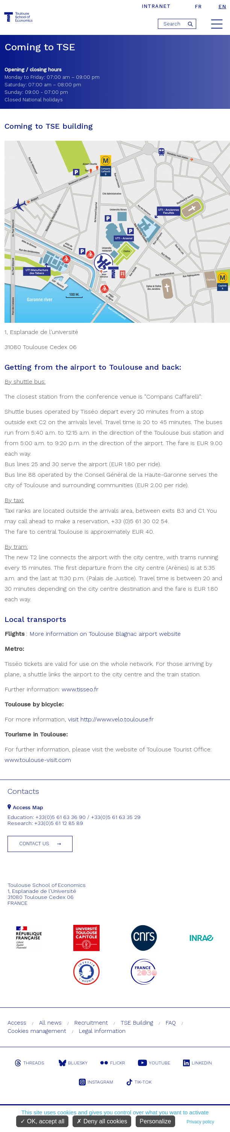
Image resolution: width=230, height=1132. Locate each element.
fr (198, 6)
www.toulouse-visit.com (38, 759)
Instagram (96, 1082)
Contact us (34, 843)
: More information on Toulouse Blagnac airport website (102, 633)
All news (50, 1022)
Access (17, 1022)
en (222, 6)
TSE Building (137, 1022)
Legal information (102, 1031)
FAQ (171, 1022)
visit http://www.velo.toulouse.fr (111, 719)
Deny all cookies (102, 1121)
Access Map (25, 807)
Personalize (155, 1121)
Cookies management (37, 1031)
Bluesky (73, 1063)
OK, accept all (42, 1121)
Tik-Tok (138, 1082)
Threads (29, 1063)
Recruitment (91, 1022)
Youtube (154, 1063)
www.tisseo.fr (80, 689)
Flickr (112, 1063)
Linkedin (197, 1063)
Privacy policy (200, 1121)
